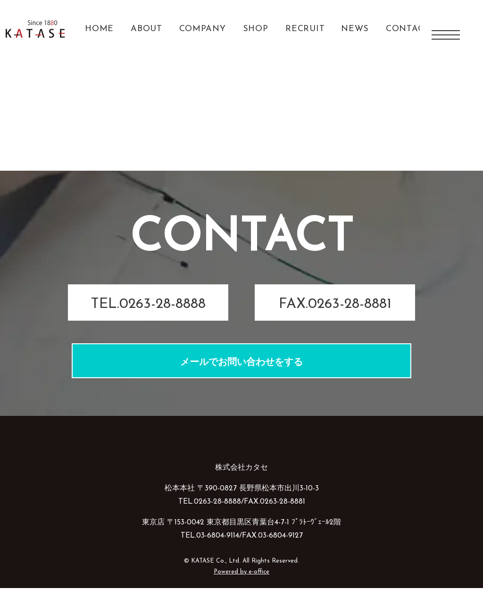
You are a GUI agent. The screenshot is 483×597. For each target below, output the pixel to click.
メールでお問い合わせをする (241, 372)
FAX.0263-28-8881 (335, 314)
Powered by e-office (241, 581)
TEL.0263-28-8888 (148, 314)
